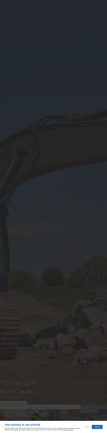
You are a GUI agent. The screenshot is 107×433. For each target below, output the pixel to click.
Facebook (70, 430)
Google (64, 430)
